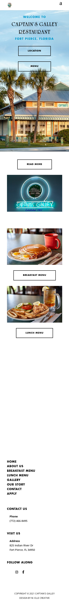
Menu (34, 66)
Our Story (16, 484)
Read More (34, 164)
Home (12, 461)
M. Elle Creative (40, 598)
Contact (14, 489)
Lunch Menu (34, 333)
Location (34, 51)
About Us (15, 466)
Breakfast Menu (34, 275)
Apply (12, 493)
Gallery (14, 480)
